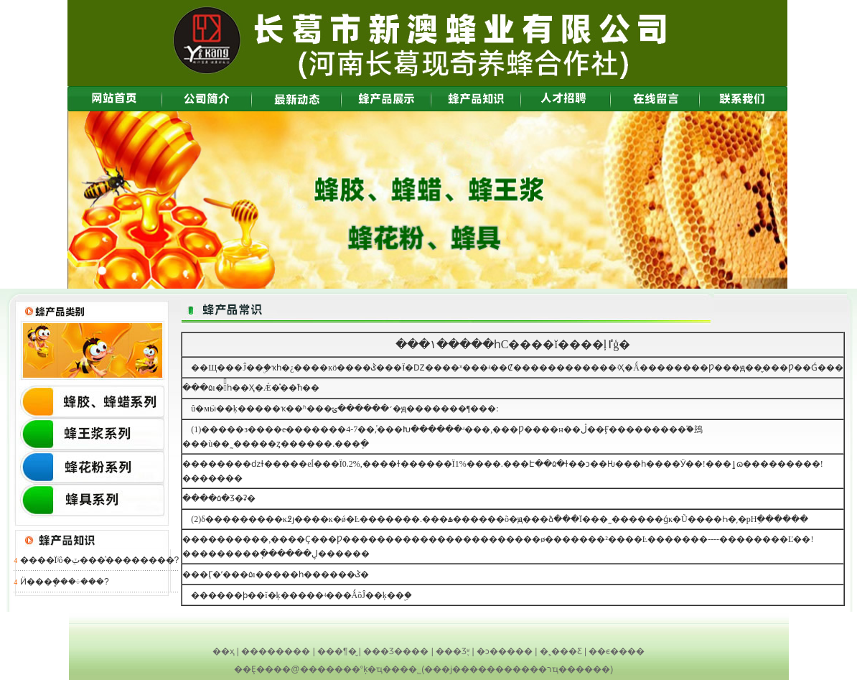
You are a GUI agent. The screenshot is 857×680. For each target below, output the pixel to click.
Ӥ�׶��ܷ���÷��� (62, 582)
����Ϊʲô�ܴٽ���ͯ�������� (97, 560)
